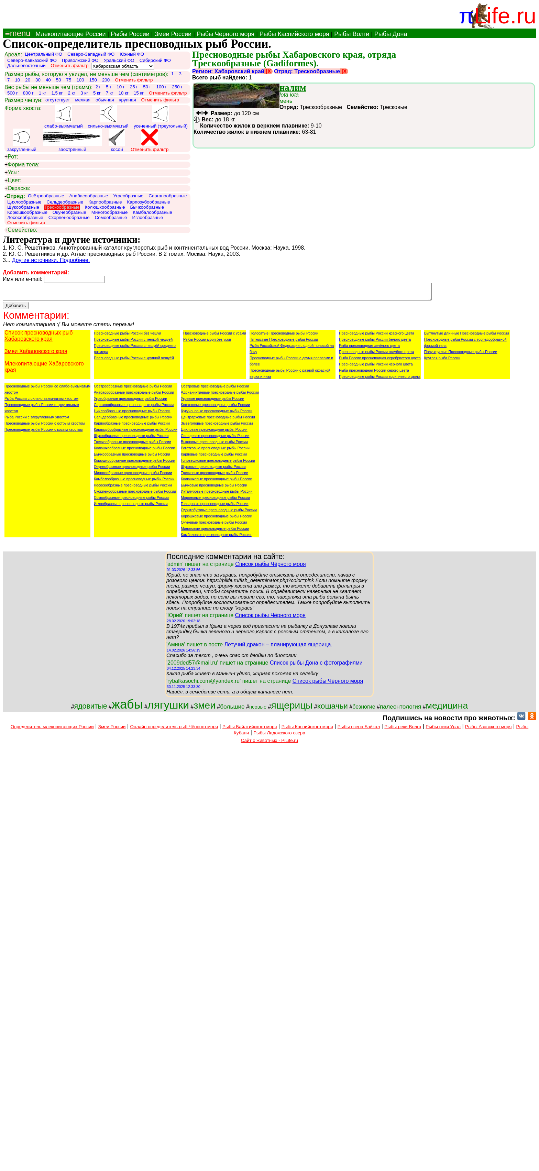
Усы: (11, 172)
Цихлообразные (24, 202)
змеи (205, 708)
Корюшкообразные (27, 212)
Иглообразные (147, 217)
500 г (12, 93)
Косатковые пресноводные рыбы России (215, 408)
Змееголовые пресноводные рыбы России (217, 426)
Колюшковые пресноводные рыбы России (216, 482)
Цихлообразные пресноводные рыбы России (132, 414)
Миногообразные (109, 212)
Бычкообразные (147, 207)
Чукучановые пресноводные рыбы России (216, 414)
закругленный (21, 140)
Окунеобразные (69, 212)
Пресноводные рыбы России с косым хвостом (43, 432)
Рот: (11, 157)
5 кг (97, 93)
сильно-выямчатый (108, 117)
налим (292, 88)
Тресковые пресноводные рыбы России (214, 476)
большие (232, 709)
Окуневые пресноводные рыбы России (214, 525)
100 (80, 80)
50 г (147, 86)
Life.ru (505, 15)
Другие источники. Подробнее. (51, 260)
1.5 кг (57, 93)
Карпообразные (105, 202)
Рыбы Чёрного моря (225, 34)
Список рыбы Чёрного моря (270, 567)
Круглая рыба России (442, 361)
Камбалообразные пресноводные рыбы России (134, 482)
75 (69, 80)
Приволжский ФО (80, 60)
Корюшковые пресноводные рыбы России (216, 519)
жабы (127, 707)
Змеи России (172, 34)
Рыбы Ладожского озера (279, 735)
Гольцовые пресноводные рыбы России (215, 507)
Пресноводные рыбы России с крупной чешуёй (134, 361)
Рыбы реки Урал (443, 729)
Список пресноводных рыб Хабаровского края (38, 339)
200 (106, 80)
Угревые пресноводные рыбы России (212, 402)
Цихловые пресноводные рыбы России (214, 432)
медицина (447, 708)
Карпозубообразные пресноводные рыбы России (135, 432)
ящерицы (291, 708)
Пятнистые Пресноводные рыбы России (284, 342)
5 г (108, 86)
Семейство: (20, 230)
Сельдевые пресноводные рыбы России (215, 439)
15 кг (139, 93)
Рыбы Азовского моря (488, 729)
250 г (177, 86)
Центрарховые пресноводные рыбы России (218, 420)
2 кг (71, 93)
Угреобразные (128, 195)
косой (117, 140)
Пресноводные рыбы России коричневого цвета (379, 379)
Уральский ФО (119, 60)
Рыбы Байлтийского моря (249, 729)
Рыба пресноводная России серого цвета (374, 373)
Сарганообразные (167, 195)
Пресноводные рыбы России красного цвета (376, 336)
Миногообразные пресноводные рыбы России (133, 476)
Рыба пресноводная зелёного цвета (369, 349)
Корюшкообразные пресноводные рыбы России (134, 463)
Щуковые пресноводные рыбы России (213, 470)
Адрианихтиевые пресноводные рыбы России (220, 395)
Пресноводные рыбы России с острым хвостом (44, 426)
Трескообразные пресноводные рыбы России (132, 445)
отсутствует (57, 99)
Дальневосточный (26, 65)
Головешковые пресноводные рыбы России (218, 463)
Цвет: (13, 180)
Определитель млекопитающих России (52, 729)
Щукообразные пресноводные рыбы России (131, 439)
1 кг (42, 93)
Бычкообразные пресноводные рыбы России (132, 457)
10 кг (124, 93)
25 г (134, 86)
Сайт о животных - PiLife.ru (269, 743)
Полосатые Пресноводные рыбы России (284, 336)
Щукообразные (23, 207)
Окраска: (17, 188)
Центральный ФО (43, 54)
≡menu (17, 33)
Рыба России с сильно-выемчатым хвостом (41, 402)
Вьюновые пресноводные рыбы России (214, 445)
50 (58, 80)
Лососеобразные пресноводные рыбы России (133, 488)
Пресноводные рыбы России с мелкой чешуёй (133, 342)
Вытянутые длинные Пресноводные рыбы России (466, 336)
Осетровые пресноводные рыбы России (215, 389)
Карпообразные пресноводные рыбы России (132, 426)
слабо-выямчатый (63, 117)
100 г (161, 86)
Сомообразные (111, 217)
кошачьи (332, 708)
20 (27, 80)
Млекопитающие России (70, 34)
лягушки (168, 708)
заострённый (72, 140)
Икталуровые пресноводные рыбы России (217, 494)
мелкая (82, 99)
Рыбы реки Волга (402, 729)
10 (17, 80)
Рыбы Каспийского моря (294, 34)
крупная (127, 99)
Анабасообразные (88, 195)
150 (93, 80)
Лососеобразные (25, 217)
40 (48, 80)
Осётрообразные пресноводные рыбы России (133, 389)
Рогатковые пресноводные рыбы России (215, 451)
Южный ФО (132, 54)
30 (38, 80)
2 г (98, 86)
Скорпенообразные (69, 217)
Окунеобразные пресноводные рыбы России (132, 470)
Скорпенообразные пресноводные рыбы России (135, 494)
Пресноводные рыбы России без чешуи (127, 336)
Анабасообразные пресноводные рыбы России (134, 395)
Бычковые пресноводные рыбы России (214, 488)
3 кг (84, 93)
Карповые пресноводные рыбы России (214, 457)
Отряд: (14, 196)
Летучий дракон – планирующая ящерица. (278, 647)
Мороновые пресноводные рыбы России (215, 501)
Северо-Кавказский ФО (32, 60)
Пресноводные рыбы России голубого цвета (376, 355)
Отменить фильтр (69, 65)
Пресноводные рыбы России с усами (214, 336)
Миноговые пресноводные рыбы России (215, 531)
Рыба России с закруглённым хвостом (36, 420)
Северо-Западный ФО (90, 54)
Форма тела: (22, 165)
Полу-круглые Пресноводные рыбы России (460, 355)
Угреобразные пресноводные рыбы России (130, 402)
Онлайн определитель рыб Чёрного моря (174, 729)
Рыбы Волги (351, 34)
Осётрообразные (46, 195)
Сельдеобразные (65, 202)
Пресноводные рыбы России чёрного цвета (376, 367)
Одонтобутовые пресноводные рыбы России (219, 513)
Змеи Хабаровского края (35, 354)
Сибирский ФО (155, 60)
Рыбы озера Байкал (359, 729)
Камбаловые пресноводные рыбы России (216, 538)
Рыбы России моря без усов (207, 342)
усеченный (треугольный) (161, 117)
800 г (28, 93)
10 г (120, 86)
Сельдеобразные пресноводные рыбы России (133, 420)
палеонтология (400, 709)
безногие (363, 710)
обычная (105, 99)
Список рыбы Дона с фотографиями (316, 666)
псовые (257, 710)
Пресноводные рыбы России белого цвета (375, 342)
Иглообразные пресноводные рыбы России (131, 507)
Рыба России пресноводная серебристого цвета (380, 361)
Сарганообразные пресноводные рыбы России (134, 408)
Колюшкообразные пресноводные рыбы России (134, 451)
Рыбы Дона (390, 34)
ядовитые (90, 709)
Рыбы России (130, 34)
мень (289, 98)
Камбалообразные (152, 212)
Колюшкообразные (105, 207)
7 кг (109, 93)
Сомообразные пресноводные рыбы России (131, 501)
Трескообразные (61, 207)
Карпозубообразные (148, 202)
